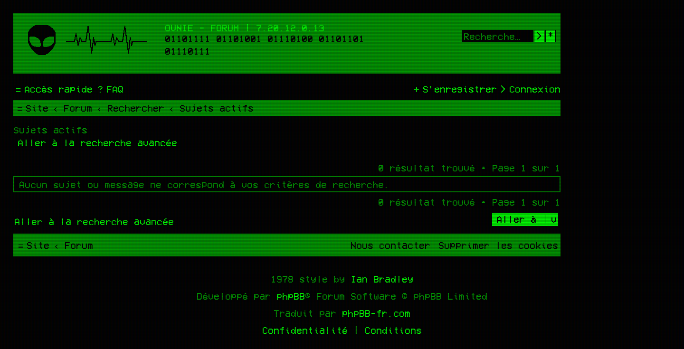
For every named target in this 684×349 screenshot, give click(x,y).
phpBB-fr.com (376, 313)
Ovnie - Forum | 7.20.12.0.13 (244, 27)
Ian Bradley (382, 278)
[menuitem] (109, 88)
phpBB (290, 296)
